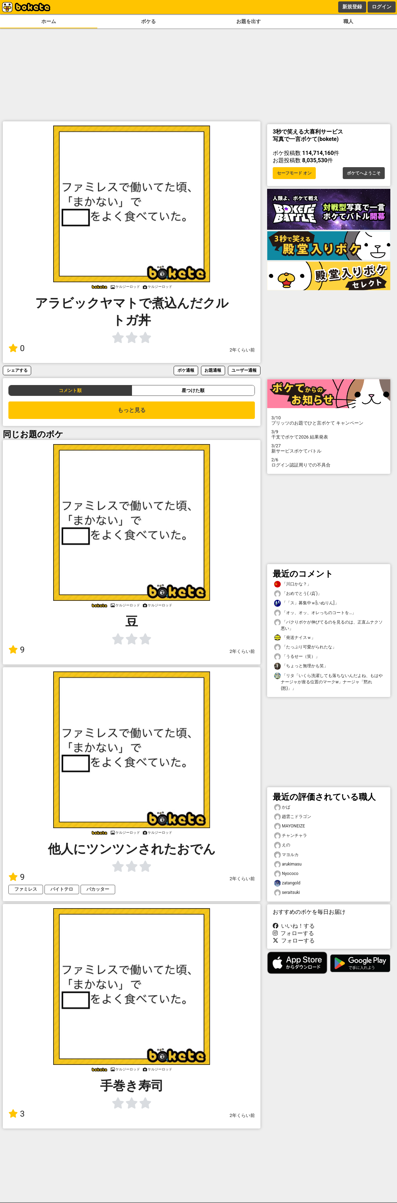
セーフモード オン (294, 173)
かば (282, 807)
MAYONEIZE (289, 826)
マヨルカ (286, 855)
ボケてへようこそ (364, 173)
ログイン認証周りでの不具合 (328, 462)
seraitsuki (287, 892)
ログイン (381, 6)
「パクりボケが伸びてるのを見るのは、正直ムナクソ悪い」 (328, 625)
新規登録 (352, 6)
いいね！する (294, 926)
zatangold (287, 883)
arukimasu (287, 864)
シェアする (17, 370)
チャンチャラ (290, 835)
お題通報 (212, 370)
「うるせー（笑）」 (297, 656)
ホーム (48, 21)
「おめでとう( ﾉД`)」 (298, 593)
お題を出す (248, 21)
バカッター (97, 889)
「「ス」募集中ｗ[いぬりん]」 (306, 603)
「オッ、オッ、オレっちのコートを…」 (315, 613)
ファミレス (25, 889)
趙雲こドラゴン (292, 816)
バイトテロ (61, 889)
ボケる (148, 21)
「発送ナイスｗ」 (294, 637)
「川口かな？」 (292, 584)
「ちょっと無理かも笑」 (301, 666)
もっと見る (132, 410)
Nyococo (286, 873)
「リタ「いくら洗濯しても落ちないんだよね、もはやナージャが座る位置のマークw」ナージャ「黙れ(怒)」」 (328, 681)
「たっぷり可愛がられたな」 (305, 647)
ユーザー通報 (244, 370)
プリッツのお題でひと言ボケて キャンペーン (328, 420)
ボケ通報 (185, 370)
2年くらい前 (242, 350)
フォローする (293, 933)
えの (282, 845)
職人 (348, 21)
